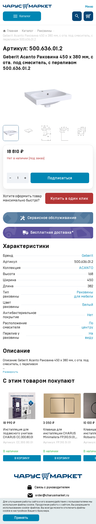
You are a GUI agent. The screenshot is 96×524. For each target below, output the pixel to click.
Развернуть (10, 372)
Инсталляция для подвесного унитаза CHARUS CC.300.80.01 (18, 433)
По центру (87, 325)
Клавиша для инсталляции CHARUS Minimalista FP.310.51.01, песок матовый (60, 433)
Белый (87, 305)
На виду (89, 336)
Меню (89, 6)
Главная (10, 30)
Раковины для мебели (83, 294)
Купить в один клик (69, 198)
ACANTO (86, 268)
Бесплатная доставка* (48, 233)
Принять (21, 518)
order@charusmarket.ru (48, 495)
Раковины (44, 30)
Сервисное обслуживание (48, 218)
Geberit (87, 256)
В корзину (22, 458)
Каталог (27, 30)
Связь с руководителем (48, 487)
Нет (90, 315)
